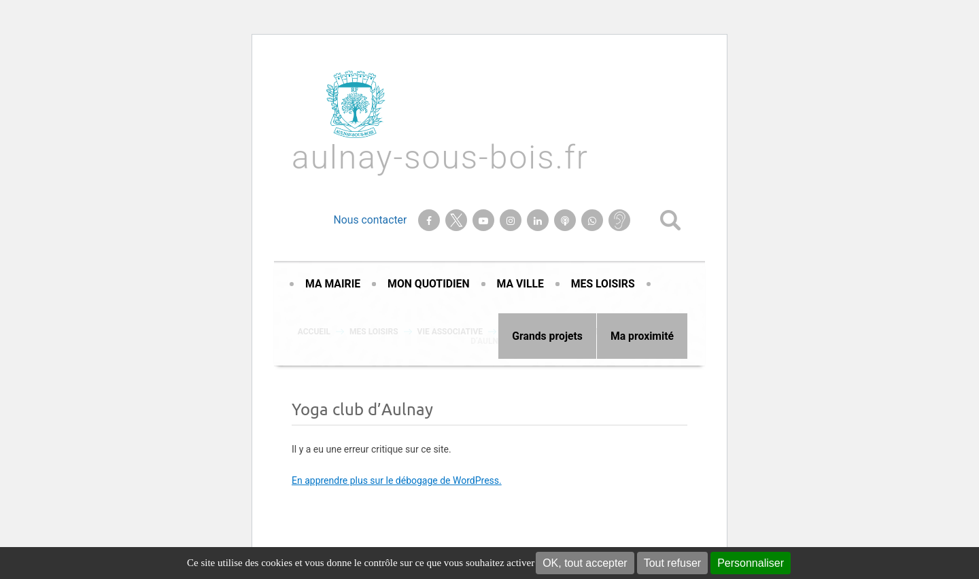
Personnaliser (750, 563)
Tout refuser (672, 563)
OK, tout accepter (585, 563)
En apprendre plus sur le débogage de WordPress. (397, 480)
